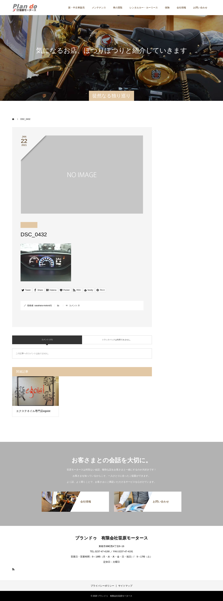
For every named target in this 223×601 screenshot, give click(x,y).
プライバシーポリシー (102, 585)
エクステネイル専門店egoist (33, 411)
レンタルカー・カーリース (144, 7)
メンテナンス (99, 7)
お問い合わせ (200, 7)
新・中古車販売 (76, 7)
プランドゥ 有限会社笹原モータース (111, 538)
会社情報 (181, 7)
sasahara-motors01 (43, 305)
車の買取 (117, 7)
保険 (167, 7)
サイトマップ (125, 585)
